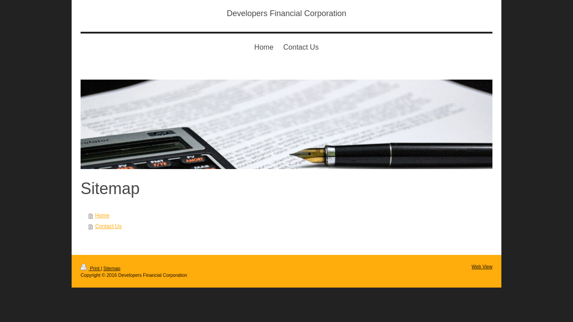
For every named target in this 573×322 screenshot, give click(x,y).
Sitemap (111, 268)
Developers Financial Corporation (286, 13)
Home (102, 215)
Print (91, 268)
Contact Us (108, 226)
